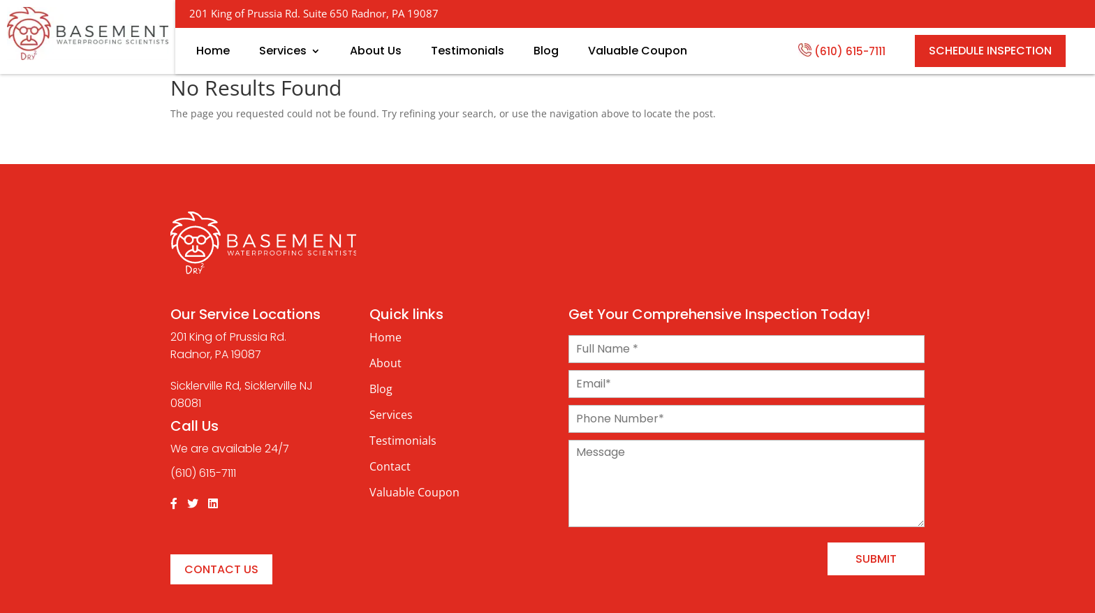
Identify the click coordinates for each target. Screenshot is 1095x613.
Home (213, 51)
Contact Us (221, 569)
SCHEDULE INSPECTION (990, 51)
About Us (376, 51)
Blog (546, 51)
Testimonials (467, 51)
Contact (390, 466)
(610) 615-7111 (841, 50)
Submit (876, 559)
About (385, 363)
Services (283, 51)
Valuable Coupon (637, 51)
